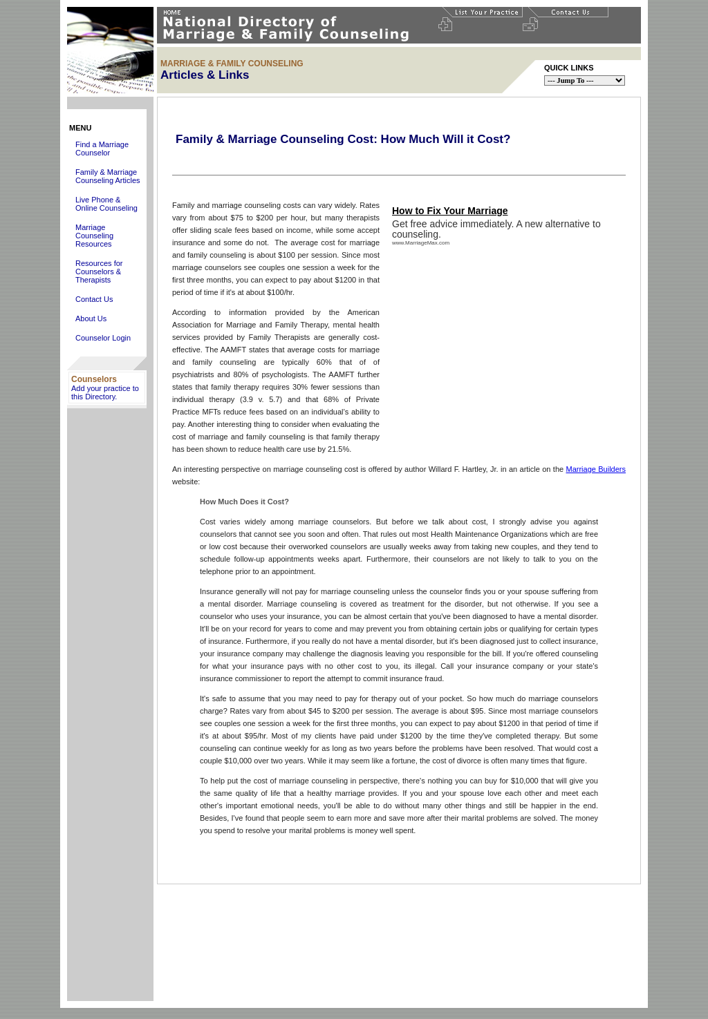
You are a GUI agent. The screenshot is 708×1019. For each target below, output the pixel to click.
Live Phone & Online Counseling (106, 204)
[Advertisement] (110, 794)
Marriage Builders (596, 469)
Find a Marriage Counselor (102, 148)
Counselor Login (103, 338)
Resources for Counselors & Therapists (98, 271)
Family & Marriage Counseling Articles (107, 176)
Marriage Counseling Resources (94, 235)
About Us (90, 318)
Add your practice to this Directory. (105, 392)
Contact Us (94, 299)
